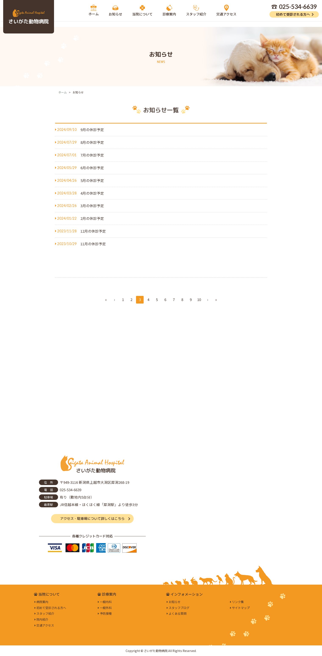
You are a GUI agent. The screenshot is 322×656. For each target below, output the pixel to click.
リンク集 (238, 602)
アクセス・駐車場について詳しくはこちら (92, 518)
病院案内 (42, 602)
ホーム (62, 92)
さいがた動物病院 (28, 21)
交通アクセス (45, 625)
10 (199, 299)
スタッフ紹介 (45, 613)
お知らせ (174, 602)
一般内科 (106, 602)
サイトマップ (241, 608)
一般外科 (106, 608)
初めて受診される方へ (293, 14)
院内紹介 (42, 619)
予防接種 (106, 613)
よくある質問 (177, 613)
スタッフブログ (179, 608)
